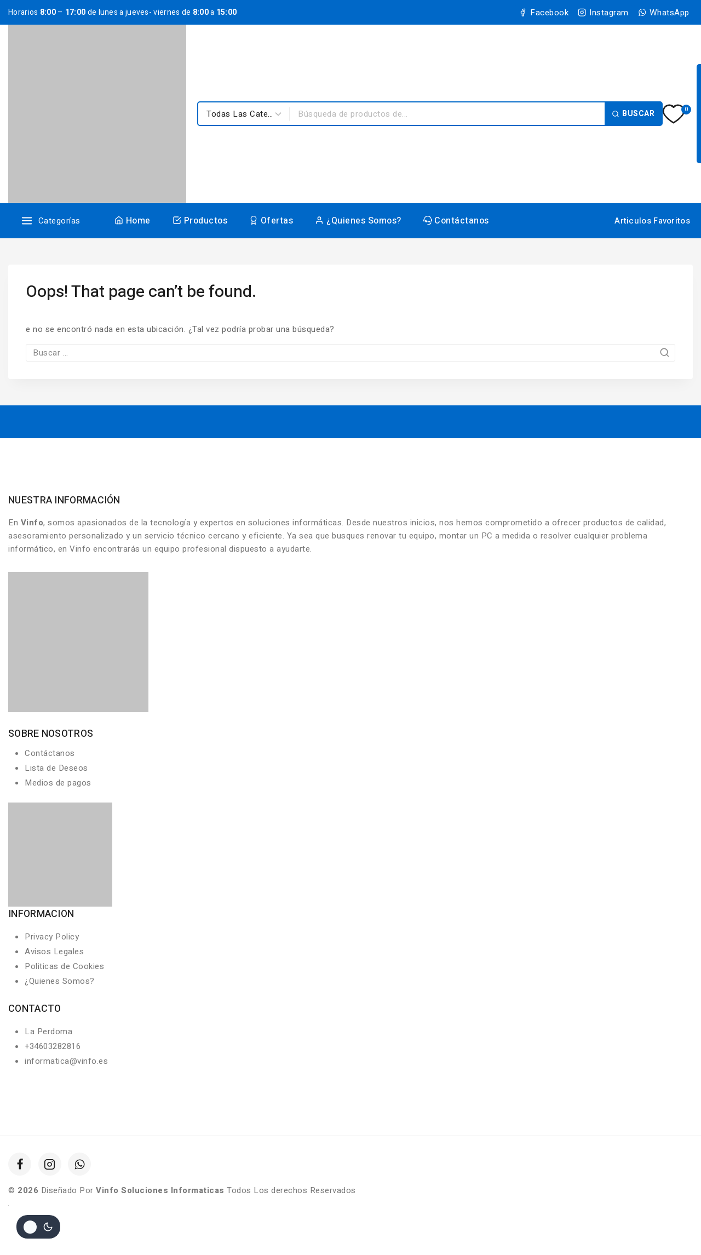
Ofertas (271, 220)
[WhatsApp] (79, 1164)
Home (132, 220)
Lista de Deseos (56, 768)
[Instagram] (49, 1164)
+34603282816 (53, 1046)
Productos (200, 220)
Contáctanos (456, 220)
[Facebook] (19, 1164)
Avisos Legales (54, 951)
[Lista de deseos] (674, 114)
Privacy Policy (52, 937)
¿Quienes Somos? (358, 220)
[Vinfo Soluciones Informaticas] (97, 114)
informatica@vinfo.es (66, 1061)
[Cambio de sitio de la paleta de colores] (38, 1227)
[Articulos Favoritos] (651, 221)
